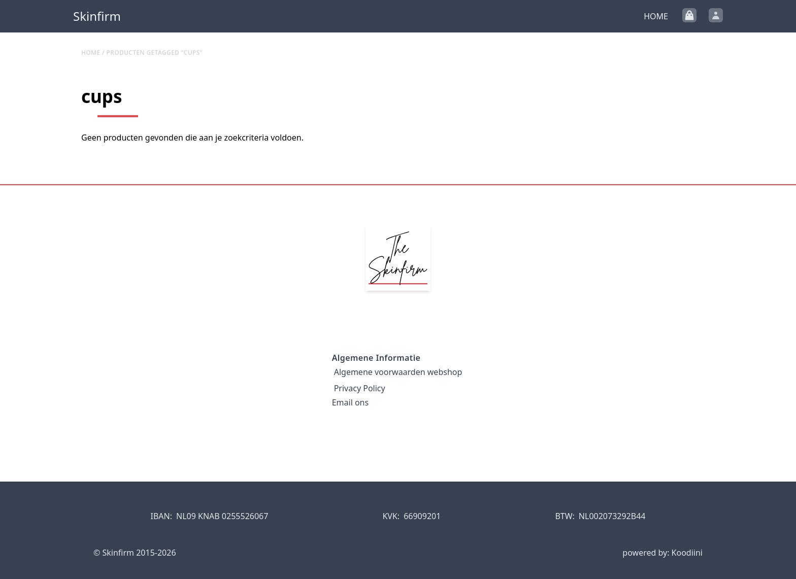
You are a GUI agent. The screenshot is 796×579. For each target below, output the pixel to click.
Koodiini (687, 552)
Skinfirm (97, 16)
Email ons (350, 402)
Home (656, 16)
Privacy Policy (359, 388)
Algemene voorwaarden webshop (398, 372)
